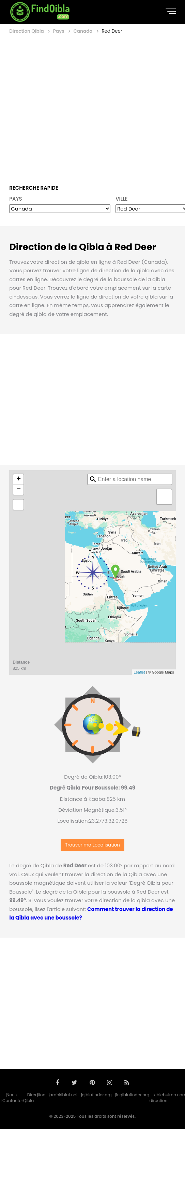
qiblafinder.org (97, 1095)
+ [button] (18, 479)
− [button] (18, 490)
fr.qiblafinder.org (133, 1095)
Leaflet (139, 672)
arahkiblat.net (63, 1095)
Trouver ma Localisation (92, 845)
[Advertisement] (64, 109)
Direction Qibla (34, 1097)
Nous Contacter (12, 1097)
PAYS (15, 199)
